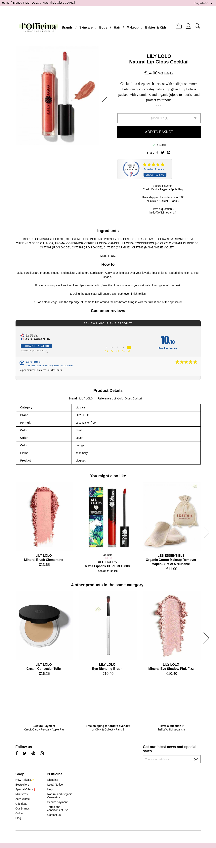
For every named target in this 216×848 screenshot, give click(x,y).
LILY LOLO (159, 56)
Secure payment (57, 802)
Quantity (157, 118)
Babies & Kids (156, 27)
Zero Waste (23, 799)
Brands (67, 27)
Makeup (133, 27)
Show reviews (155, 174)
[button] (106, 97)
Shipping (52, 779)
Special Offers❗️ (26, 789)
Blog (18, 818)
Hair (117, 27)
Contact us (54, 814)
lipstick (156, 272)
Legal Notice (55, 784)
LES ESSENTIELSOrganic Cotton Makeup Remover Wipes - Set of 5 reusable (171, 560)
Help (50, 789)
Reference (105, 398)
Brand (73, 398)
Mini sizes (22, 794)
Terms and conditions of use (57, 808)
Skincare (86, 27)
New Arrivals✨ (25, 779)
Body (103, 27)
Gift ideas (21, 803)
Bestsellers (22, 784)
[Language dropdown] (204, 3)
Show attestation (36, 345)
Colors (19, 813)
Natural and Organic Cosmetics (59, 796)
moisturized (73, 272)
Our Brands (23, 808)
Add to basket (159, 132)
